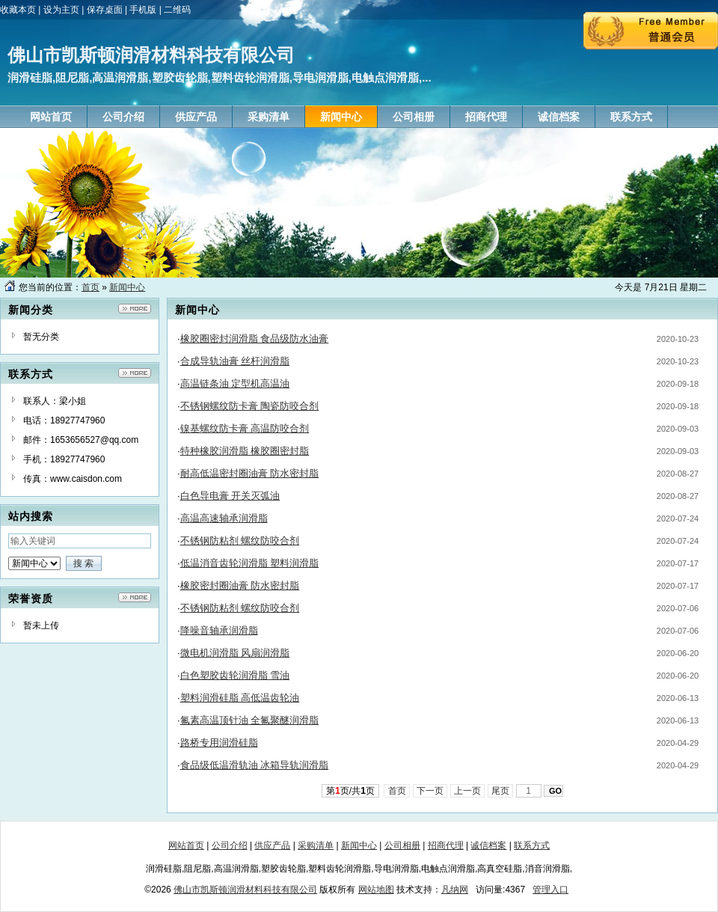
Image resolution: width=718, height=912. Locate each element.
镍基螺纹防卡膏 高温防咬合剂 (245, 428)
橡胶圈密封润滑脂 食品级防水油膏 (254, 338)
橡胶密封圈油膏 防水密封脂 (240, 585)
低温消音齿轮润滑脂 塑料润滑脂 (249, 563)
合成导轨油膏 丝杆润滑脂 (235, 361)
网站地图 (376, 889)
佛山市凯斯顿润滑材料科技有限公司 (245, 889)
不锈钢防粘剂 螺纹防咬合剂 (240, 540)
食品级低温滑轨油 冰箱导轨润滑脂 (254, 765)
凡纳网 (454, 889)
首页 (90, 287)
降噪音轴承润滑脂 (219, 630)
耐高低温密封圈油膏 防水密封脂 (249, 473)
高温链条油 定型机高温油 (235, 383)
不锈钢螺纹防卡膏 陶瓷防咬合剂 (249, 405)
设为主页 (61, 9)
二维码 (177, 9)
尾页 (500, 791)
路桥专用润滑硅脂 (219, 742)
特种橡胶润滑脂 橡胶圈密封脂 (245, 450)
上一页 (468, 791)
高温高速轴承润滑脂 (224, 518)
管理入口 (550, 889)
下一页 (430, 791)
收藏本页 (18, 9)
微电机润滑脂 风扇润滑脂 (235, 652)
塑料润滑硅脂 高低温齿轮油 (240, 697)
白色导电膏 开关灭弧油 (230, 495)
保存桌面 (105, 9)
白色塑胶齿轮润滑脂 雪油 (235, 675)
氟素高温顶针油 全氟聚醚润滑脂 (249, 720)
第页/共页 (350, 791)
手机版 (142, 9)
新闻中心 (127, 287)
